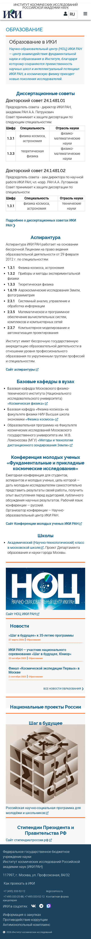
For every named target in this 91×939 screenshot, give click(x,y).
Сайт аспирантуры (20, 369)
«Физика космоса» (40, 419)
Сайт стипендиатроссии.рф (27, 840)
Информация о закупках (22, 915)
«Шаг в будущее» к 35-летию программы (41, 635)
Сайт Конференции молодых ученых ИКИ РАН (42, 524)
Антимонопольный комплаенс (26, 925)
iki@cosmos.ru (54, 891)
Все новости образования (62, 688)
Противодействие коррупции (25, 920)
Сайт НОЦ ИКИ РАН (21, 614)
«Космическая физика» (26, 403)
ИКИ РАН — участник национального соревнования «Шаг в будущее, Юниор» (40, 652)
